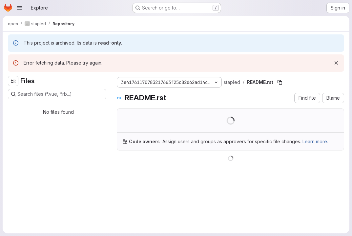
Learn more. (315, 141)
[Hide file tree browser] (13, 81)
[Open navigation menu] (19, 8)
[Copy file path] (280, 82)
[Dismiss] (336, 63)
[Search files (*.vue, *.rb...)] (57, 94)
